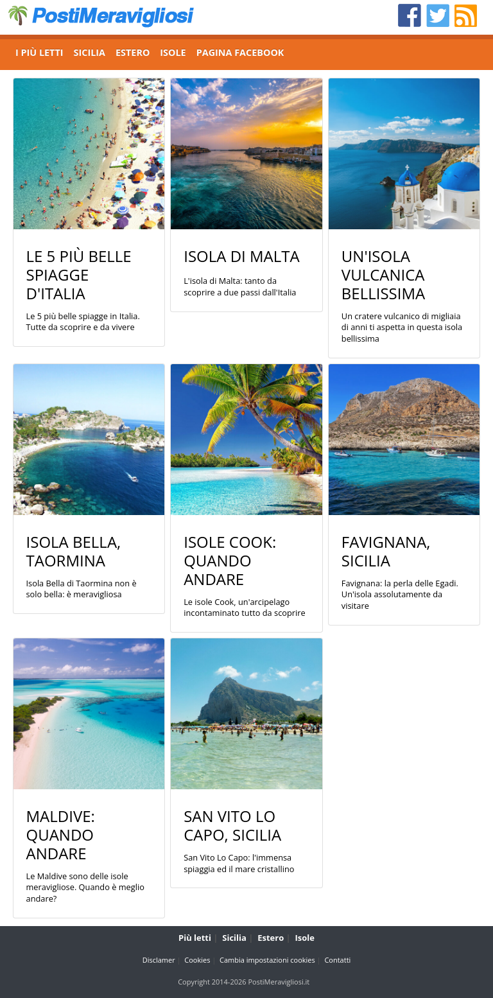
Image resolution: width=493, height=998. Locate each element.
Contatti (337, 960)
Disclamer (159, 960)
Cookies (197, 960)
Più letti (194, 937)
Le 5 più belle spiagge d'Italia (79, 274)
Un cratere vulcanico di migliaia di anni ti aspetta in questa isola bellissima (402, 327)
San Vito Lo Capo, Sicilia (232, 825)
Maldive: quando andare (60, 834)
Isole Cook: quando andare (230, 560)
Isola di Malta (242, 256)
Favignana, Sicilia (386, 551)
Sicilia (234, 937)
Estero (270, 937)
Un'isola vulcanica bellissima (383, 274)
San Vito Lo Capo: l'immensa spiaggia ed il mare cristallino (239, 863)
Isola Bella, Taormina (73, 551)
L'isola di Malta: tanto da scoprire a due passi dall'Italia (240, 287)
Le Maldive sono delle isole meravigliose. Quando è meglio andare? (85, 887)
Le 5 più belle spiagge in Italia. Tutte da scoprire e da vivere (83, 322)
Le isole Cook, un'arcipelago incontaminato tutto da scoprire (245, 608)
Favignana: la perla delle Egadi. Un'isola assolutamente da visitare (400, 594)
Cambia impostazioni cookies (267, 960)
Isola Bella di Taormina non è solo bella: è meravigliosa (81, 589)
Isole (305, 937)
